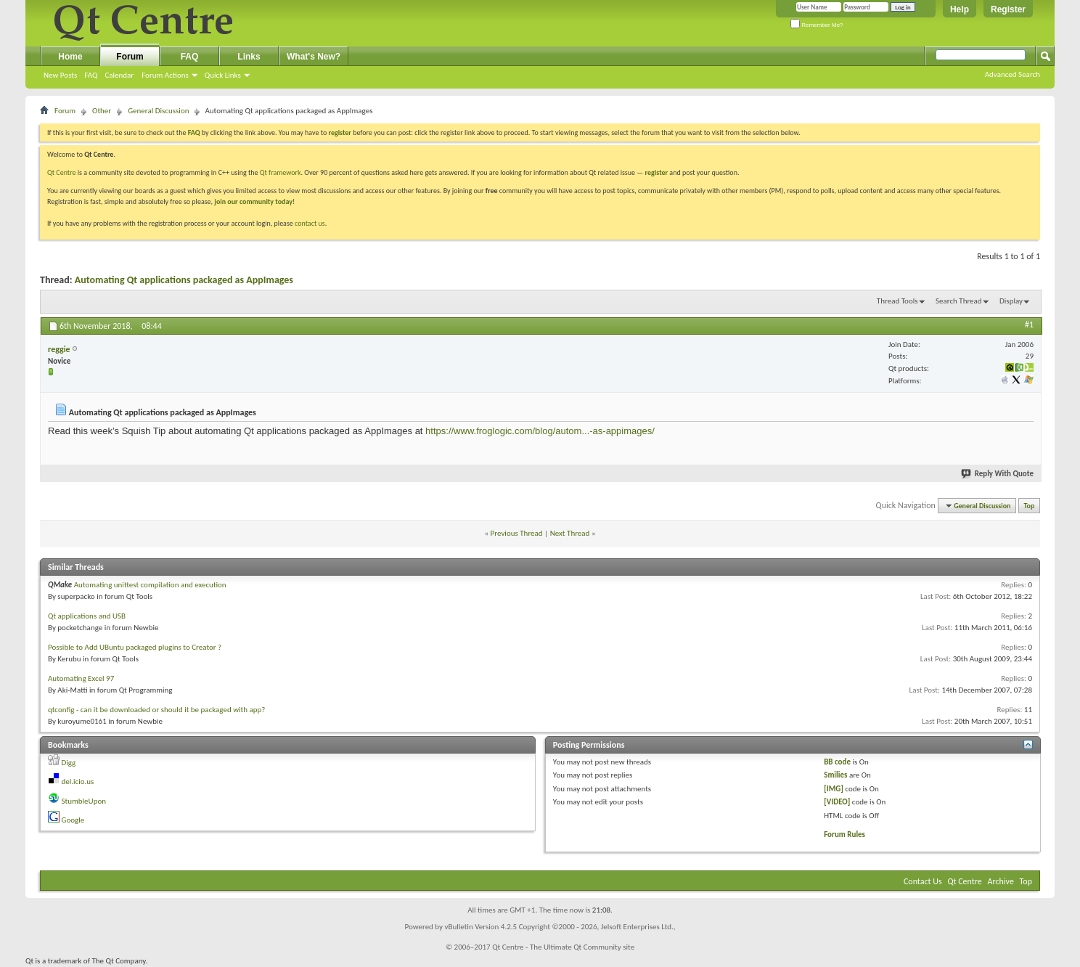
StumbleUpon (84, 801)
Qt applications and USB (87, 616)
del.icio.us (78, 781)
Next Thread (570, 533)
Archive (1001, 881)
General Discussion (158, 110)
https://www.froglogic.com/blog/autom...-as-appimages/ (540, 430)
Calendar (119, 75)
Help (959, 9)
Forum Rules (844, 834)
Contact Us (923, 881)
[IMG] (833, 788)
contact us (310, 223)
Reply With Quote (998, 473)
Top (1029, 505)
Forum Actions (165, 75)
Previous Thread (517, 533)
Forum (129, 57)
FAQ (90, 75)
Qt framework (280, 172)
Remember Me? (816, 25)
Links (248, 57)
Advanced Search (1012, 74)
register (656, 172)
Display (1011, 301)
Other (101, 110)
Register (1008, 9)
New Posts (60, 75)
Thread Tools (897, 301)
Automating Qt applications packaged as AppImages (184, 280)
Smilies (835, 775)
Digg (69, 762)
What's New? (313, 57)
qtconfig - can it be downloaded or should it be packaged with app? (156, 709)
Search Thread (959, 301)
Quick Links (223, 75)
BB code (837, 762)
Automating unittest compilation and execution (150, 584)
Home (70, 57)
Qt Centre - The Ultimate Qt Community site (563, 947)
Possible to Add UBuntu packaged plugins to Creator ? (134, 647)
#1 (1029, 324)
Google (73, 820)
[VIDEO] (837, 802)
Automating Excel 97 (81, 678)
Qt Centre (61, 172)
